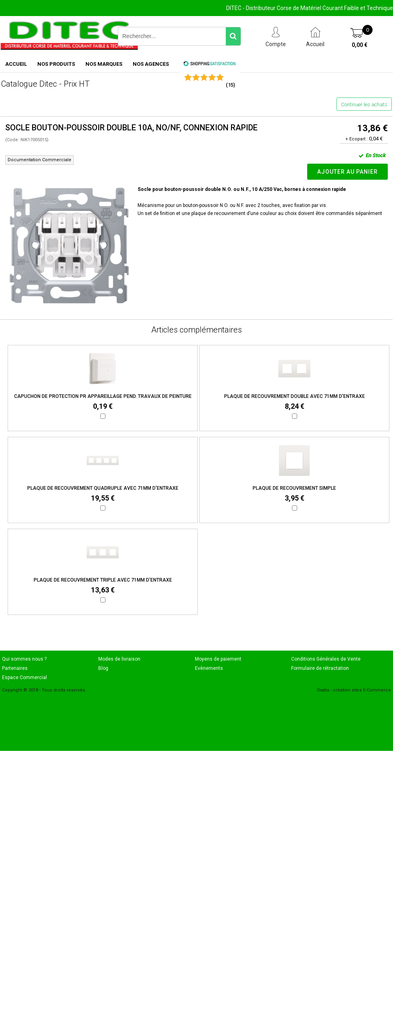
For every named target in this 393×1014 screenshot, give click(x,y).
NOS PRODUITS (56, 64)
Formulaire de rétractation (320, 668)
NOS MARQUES (103, 64)
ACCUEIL (16, 64)
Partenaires (15, 668)
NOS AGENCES (151, 64)
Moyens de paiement (218, 659)
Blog (103, 668)
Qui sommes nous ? (24, 659)
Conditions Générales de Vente (326, 659)
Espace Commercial (24, 677)
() (230, 85)
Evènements (209, 668)
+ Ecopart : (356, 139)
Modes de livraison (119, 659)
